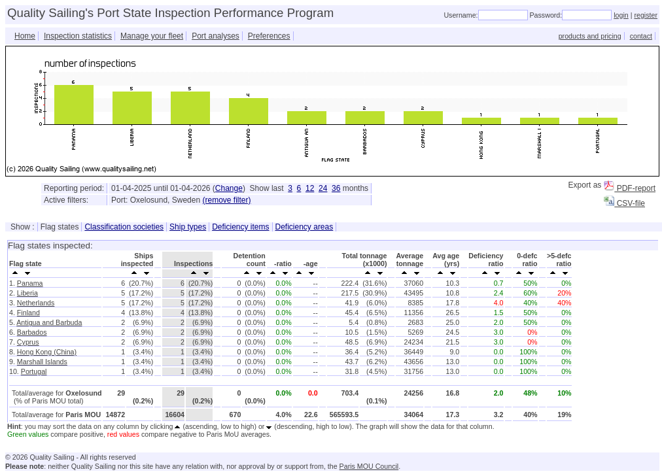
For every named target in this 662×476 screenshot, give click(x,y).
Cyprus (28, 342)
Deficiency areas (304, 226)
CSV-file (624, 203)
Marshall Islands (42, 362)
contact (641, 36)
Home (24, 36)
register (645, 15)
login (621, 15)
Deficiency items (240, 226)
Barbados (32, 332)
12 (309, 188)
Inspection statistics (78, 36)
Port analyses (215, 36)
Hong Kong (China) (47, 352)
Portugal (34, 371)
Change (229, 188)
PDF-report (629, 188)
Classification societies (124, 226)
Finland (28, 312)
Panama (30, 283)
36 (336, 188)
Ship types (187, 226)
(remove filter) (226, 200)
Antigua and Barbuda (49, 322)
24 (323, 188)
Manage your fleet (151, 36)
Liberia (27, 293)
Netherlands (35, 303)
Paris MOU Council (369, 466)
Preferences (269, 36)
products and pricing (590, 36)
